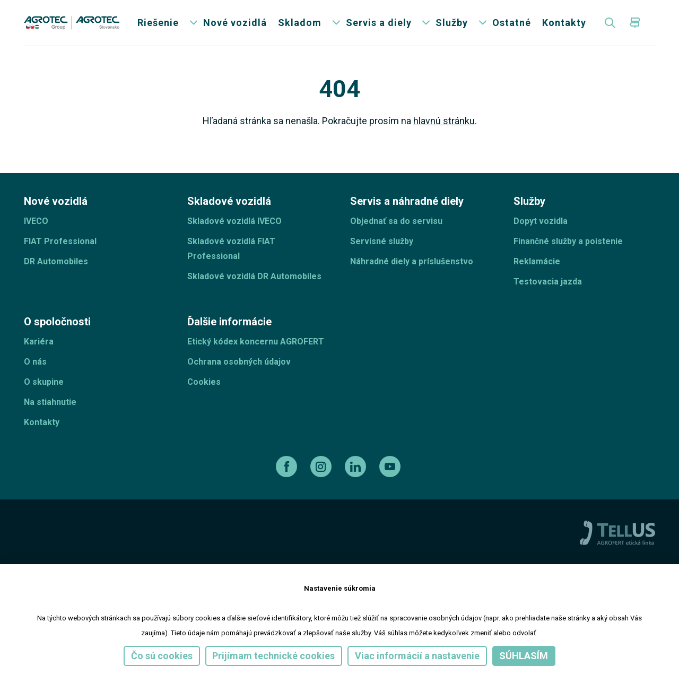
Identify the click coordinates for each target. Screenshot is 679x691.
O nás (35, 369)
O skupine (44, 389)
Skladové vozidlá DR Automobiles (254, 283)
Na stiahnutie (50, 409)
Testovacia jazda (547, 288)
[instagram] (322, 473)
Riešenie (158, 26)
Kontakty (564, 26)
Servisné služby (381, 248)
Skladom (299, 26)
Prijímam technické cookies (273, 655)
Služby (452, 26)
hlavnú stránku (444, 127)
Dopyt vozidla (540, 228)
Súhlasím (523, 655)
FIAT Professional (60, 248)
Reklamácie (536, 268)
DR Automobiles (56, 268)
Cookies (204, 389)
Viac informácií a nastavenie (417, 655)
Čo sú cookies (162, 655)
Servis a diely (379, 26)
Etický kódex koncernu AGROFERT (255, 348)
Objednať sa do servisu (396, 228)
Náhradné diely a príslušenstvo (411, 268)
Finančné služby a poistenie (568, 248)
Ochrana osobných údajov (239, 369)
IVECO (36, 228)
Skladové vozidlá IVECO (234, 228)
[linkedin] (357, 473)
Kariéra (39, 348)
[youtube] (391, 473)
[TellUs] (617, 538)
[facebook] (288, 473)
